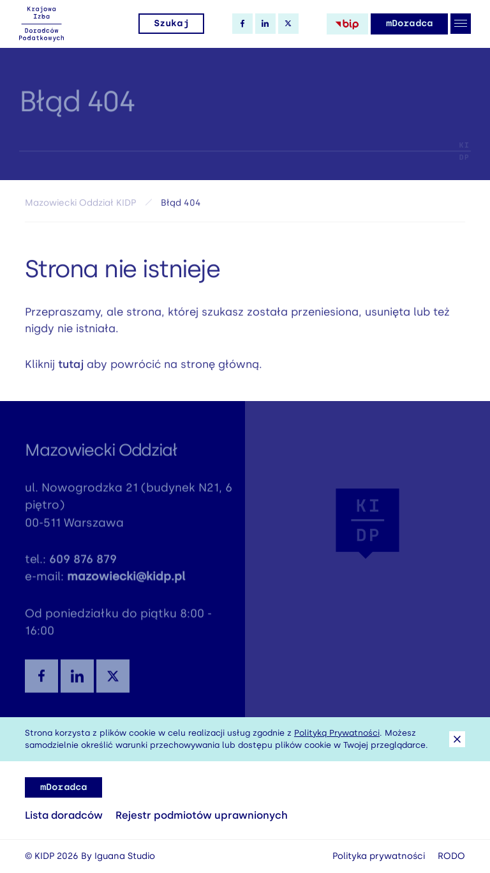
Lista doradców (64, 815)
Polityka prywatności (378, 856)
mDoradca (409, 23)
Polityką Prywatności (337, 733)
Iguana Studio (124, 856)
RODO (451, 856)
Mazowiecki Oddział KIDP (80, 206)
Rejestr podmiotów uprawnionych (201, 815)
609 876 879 (83, 565)
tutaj (71, 367)
